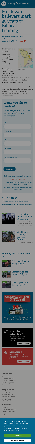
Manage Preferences (17, 440)
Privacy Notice (15, 430)
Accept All (17, 435)
